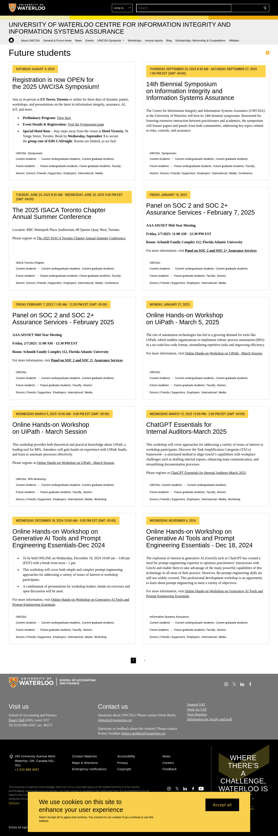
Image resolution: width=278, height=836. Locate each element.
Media (99, 173)
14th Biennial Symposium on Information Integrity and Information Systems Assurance (190, 91)
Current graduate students (98, 159)
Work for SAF (197, 709)
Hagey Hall (17, 720)
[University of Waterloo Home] (27, 7)
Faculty (116, 166)
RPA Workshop (37, 479)
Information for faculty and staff (209, 719)
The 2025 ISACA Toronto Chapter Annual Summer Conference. (81, 238)
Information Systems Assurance (169, 616)
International (85, 173)
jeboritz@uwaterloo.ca (115, 720)
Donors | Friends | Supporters (44, 173)
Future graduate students (94, 166)
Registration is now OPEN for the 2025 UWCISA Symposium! (55, 83)
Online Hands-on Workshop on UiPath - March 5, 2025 (184, 319)
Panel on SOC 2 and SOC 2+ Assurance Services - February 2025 (63, 319)
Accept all (222, 805)
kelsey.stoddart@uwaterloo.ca (143, 733)
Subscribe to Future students (267, 53)
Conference (245, 173)
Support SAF (196, 704)
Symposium (35, 153)
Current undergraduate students (60, 159)
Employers (69, 173)
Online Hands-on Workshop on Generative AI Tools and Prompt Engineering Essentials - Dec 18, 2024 (199, 538)
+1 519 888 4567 (27, 769)
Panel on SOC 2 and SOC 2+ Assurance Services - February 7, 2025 (200, 209)
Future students (25, 166)
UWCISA (21, 153)
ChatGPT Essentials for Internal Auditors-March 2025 (186, 428)
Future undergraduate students (59, 166)
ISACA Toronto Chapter (30, 262)
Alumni (20, 173)
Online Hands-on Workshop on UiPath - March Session (223, 353)
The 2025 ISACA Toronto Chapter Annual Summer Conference (59, 213)
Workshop (100, 499)
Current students (26, 159)
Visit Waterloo (197, 714)
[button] (233, 8)
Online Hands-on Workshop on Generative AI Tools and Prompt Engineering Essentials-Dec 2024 (58, 538)
